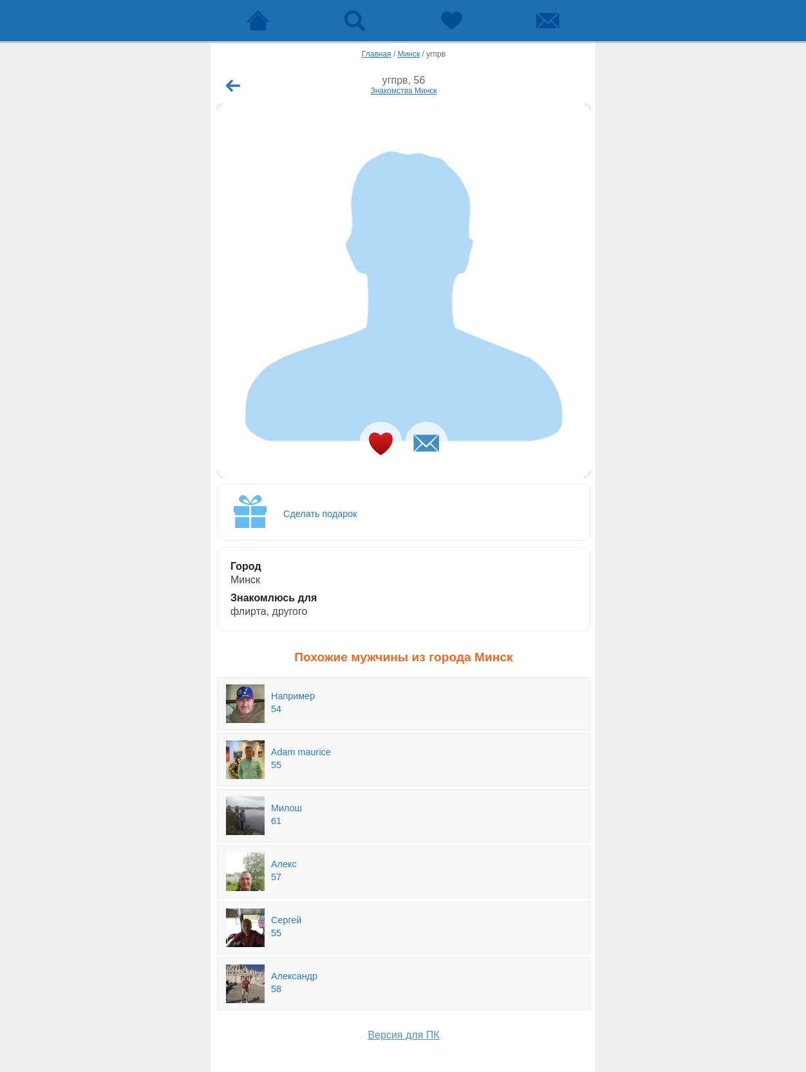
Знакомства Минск (403, 90)
